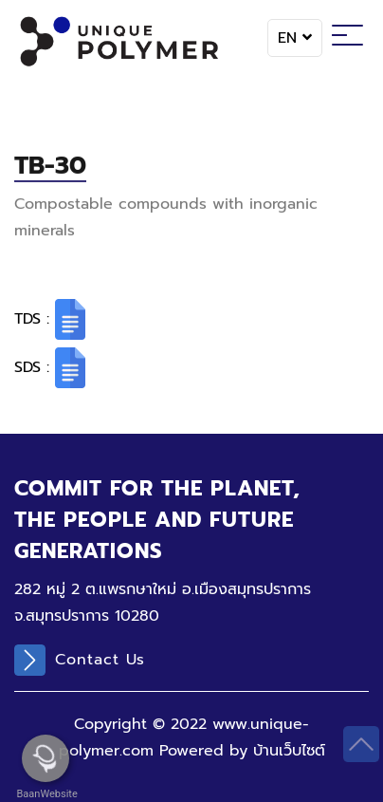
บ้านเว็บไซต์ (289, 750)
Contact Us (79, 660)
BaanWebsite (45, 794)
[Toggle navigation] (347, 38)
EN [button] (295, 38)
